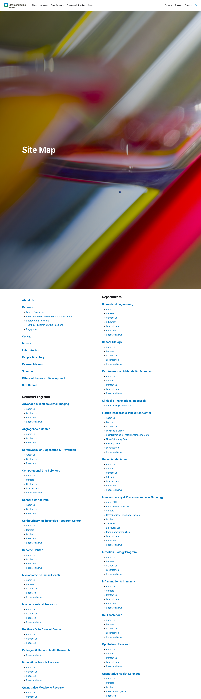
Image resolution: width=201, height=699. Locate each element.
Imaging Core (113, 443)
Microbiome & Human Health (41, 575)
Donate (178, 5)
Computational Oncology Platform (123, 515)
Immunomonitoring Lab (118, 532)
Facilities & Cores (115, 430)
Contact (188, 5)
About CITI (111, 502)
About (34, 5)
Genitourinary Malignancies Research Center (51, 520)
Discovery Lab (113, 527)
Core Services (57, 5)
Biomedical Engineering (117, 304)
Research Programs (116, 691)
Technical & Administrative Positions (44, 325)
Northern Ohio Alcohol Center (41, 629)
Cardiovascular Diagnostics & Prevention (49, 450)
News (90, 5)
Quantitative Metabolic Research (43, 687)
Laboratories (30, 350)
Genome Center (32, 550)
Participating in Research (118, 405)
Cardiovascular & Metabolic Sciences (127, 371)
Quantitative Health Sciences (121, 673)
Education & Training (76, 5)
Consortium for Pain (35, 500)
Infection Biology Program (119, 552)
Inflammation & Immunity (118, 581)
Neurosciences (112, 615)
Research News (32, 364)
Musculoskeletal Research (39, 604)
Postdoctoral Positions (37, 320)
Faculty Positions (35, 312)
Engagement (32, 329)
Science (44, 5)
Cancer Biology (112, 342)
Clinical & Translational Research (124, 400)
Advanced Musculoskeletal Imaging (45, 404)
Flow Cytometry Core (117, 439)
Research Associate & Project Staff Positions (49, 316)
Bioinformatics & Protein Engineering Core (127, 435)
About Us (28, 300)
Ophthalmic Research (116, 644)
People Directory (33, 357)
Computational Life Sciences (41, 470)
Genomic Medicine (114, 459)
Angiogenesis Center (36, 429)
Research (31, 417)
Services (110, 523)
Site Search (29, 385)
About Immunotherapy (117, 506)
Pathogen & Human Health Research (46, 650)
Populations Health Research (41, 662)
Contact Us (31, 413)
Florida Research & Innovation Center (126, 413)
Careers (168, 5)
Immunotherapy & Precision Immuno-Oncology (132, 497)
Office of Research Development (43, 378)
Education (111, 322)
